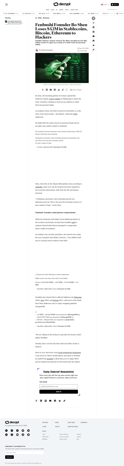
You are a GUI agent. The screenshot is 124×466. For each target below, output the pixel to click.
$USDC (51, 282)
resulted (50, 359)
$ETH (61, 282)
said (73, 222)
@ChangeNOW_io (74, 315)
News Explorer (73, 426)
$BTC (37, 285)
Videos (67, 9)
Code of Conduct (64, 436)
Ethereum (78, 297)
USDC (71, 13)
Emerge (61, 9)
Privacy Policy (63, 439)
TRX (104, 13)
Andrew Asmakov (47, 50)
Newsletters (74, 9)
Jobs (78, 439)
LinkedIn (38, 187)
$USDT (71, 282)
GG (56, 9)
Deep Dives (71, 422)
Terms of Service (64, 434)
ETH (23, 13)
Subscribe (9, 457)
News (47, 9)
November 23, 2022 (60, 147)
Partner (45, 422)
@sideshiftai (70, 320)
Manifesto (44, 439)
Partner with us (113, 9)
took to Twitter (54, 99)
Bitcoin (56, 300)
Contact (79, 434)
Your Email (43, 382)
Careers (79, 436)
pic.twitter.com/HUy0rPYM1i (45, 322)
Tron (42, 300)
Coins (44, 426)
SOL (89, 13)
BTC (6, 13)
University (84, 422)
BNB (54, 13)
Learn (52, 9)
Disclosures (45, 436)
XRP (40, 13)
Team (43, 434)
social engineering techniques (69, 352)
